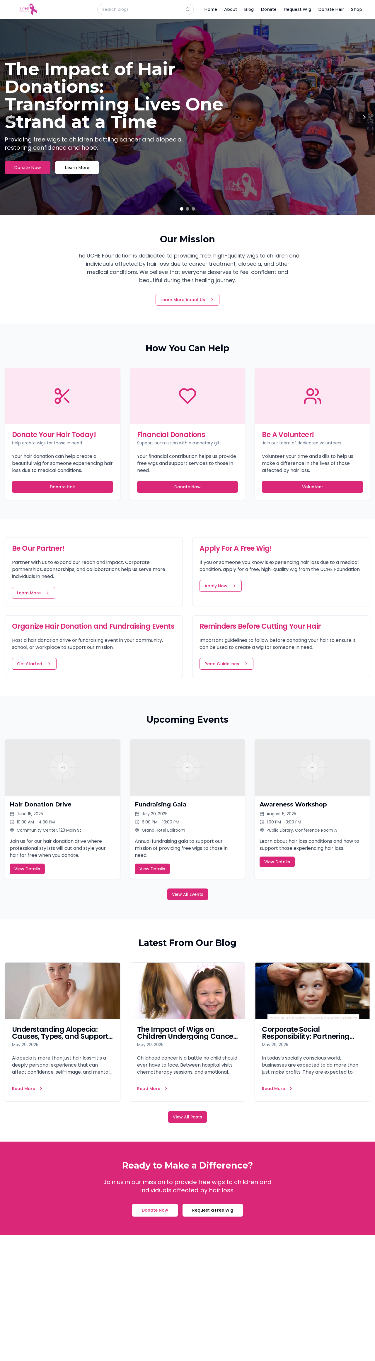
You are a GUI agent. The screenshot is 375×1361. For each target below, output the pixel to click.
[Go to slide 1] (181, 209)
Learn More (77, 167)
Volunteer (312, 487)
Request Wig (297, 9)
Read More (27, 1088)
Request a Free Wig (212, 1210)
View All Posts (187, 1117)
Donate (269, 9)
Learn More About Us (187, 300)
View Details (27, 869)
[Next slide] (364, 117)
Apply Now (220, 586)
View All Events (187, 894)
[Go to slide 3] (193, 209)
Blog (249, 9)
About (230, 9)
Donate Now (27, 167)
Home (210, 9)
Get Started (34, 664)
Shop (356, 9)
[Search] (189, 9)
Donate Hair (331, 9)
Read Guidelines (226, 664)
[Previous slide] (10, 117)
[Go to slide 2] (187, 209)
